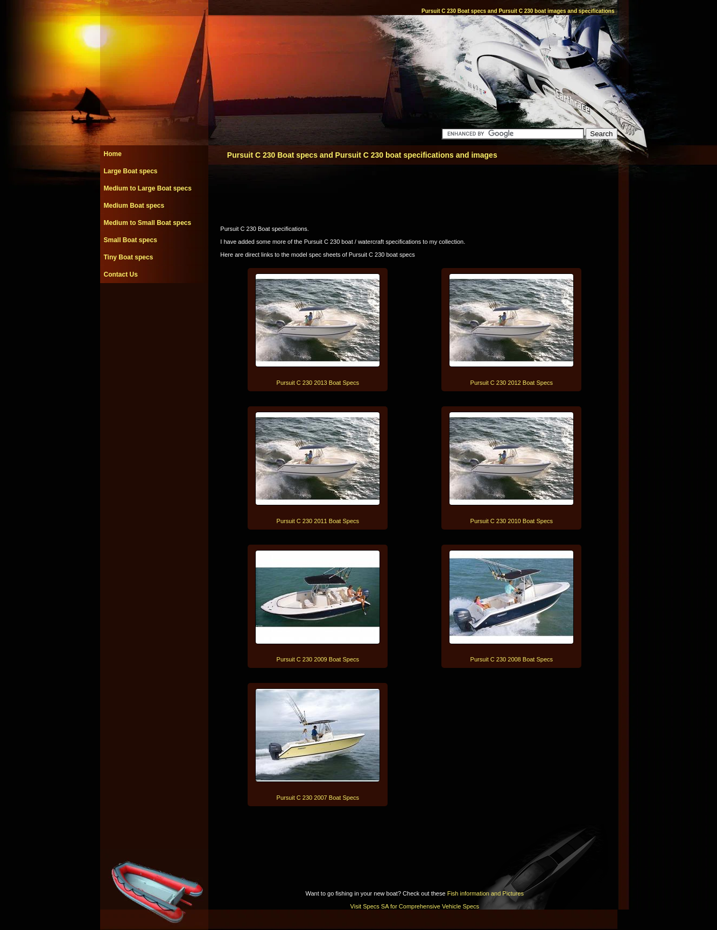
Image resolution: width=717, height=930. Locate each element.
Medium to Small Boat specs (148, 223)
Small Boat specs (130, 240)
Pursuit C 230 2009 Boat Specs (318, 659)
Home (113, 154)
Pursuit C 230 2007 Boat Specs (318, 797)
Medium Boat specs (134, 205)
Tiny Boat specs (128, 257)
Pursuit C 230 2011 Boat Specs (318, 521)
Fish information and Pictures (485, 893)
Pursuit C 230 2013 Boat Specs (318, 382)
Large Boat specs (131, 171)
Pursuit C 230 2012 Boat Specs (511, 382)
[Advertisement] (154, 307)
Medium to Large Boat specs (148, 188)
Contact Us (121, 274)
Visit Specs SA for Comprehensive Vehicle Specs (414, 906)
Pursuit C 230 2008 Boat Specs (511, 659)
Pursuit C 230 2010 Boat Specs (511, 521)
